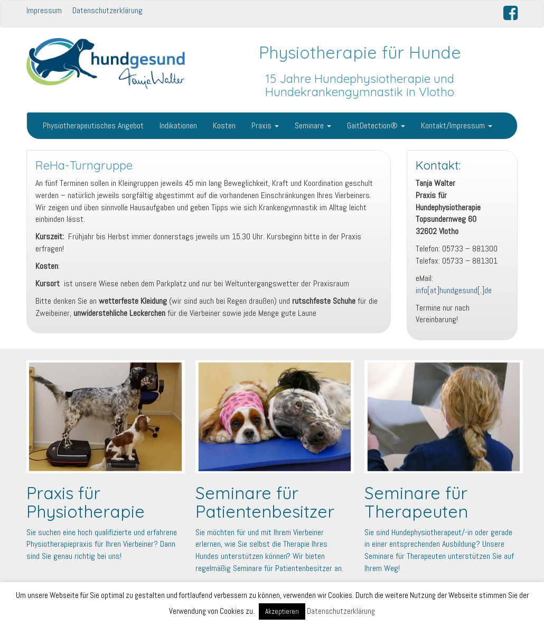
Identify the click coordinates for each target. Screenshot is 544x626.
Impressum (44, 10)
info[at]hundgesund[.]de (454, 290)
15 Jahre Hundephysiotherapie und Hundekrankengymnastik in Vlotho (359, 85)
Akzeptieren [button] (282, 611)
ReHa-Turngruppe (84, 165)
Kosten (224, 125)
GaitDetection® (376, 125)
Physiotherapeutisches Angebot (93, 125)
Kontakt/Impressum (456, 125)
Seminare (313, 125)
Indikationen (178, 125)
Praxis (265, 125)
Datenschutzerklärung (107, 10)
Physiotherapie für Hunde (360, 52)
